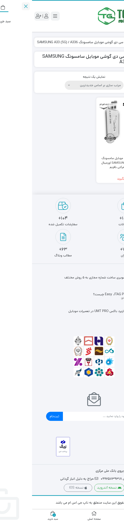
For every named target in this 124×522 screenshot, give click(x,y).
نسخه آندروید (77, 487)
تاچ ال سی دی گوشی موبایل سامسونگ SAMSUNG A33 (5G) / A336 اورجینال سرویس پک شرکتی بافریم (93, 162)
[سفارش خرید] (62, 85)
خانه (116, 42)
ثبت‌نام (22, 416)
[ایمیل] (66, 416)
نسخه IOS (46, 487)
